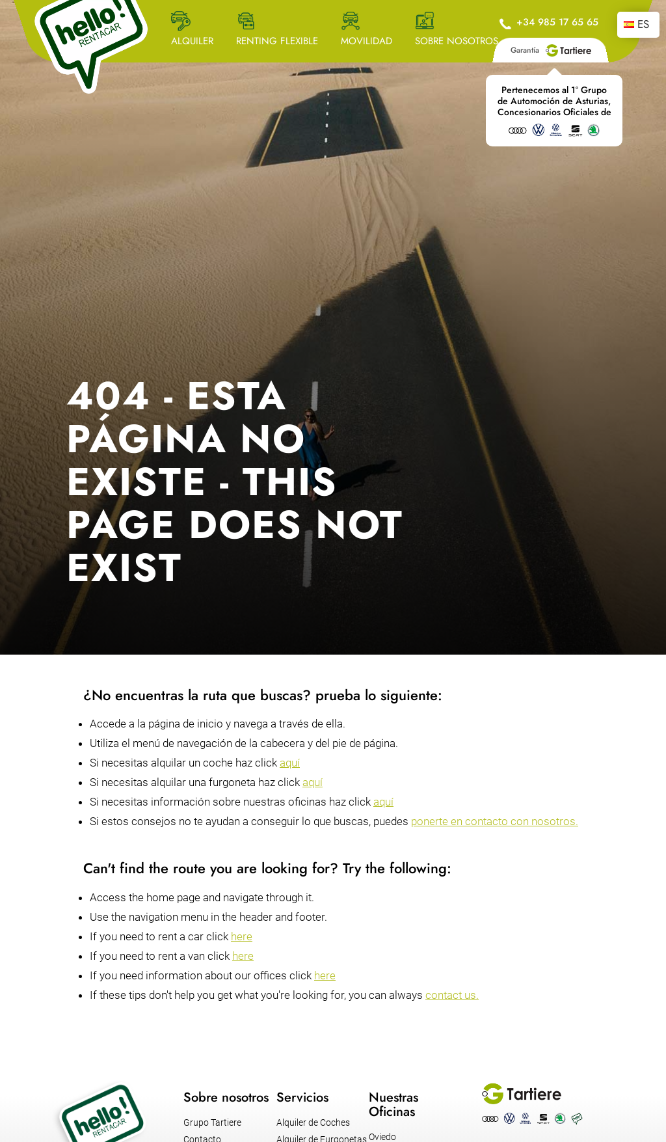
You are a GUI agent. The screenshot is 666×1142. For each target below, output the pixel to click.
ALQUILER (192, 41)
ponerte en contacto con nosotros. (494, 821)
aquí (290, 762)
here (241, 936)
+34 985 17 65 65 (557, 22)
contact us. (452, 994)
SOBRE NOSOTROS (456, 41)
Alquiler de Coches (313, 1122)
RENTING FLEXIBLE (277, 41)
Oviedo (382, 1136)
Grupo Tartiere (212, 1122)
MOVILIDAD (366, 41)
